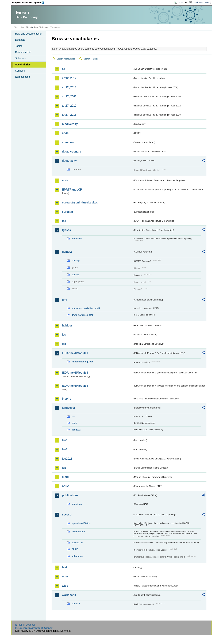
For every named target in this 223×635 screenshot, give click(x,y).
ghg (64, 299)
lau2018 (67, 458)
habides (67, 325)
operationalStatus (81, 523)
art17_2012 (69, 105)
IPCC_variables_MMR (83, 315)
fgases (66, 230)
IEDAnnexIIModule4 (75, 385)
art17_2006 (69, 96)
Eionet (29, 27)
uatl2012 (76, 429)
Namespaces (22, 76)
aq (63, 68)
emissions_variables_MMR (86, 308)
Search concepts (90, 59)
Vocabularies (23, 64)
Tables (18, 45)
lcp (64, 467)
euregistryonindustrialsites (80, 202)
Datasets (20, 39)
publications (70, 495)
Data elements (23, 52)
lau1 (65, 440)
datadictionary (71, 151)
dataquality (69, 160)
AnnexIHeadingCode (82, 361)
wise (65, 585)
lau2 (65, 449)
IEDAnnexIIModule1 (75, 353)
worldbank (69, 594)
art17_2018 (69, 114)
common (68, 142)
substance (77, 556)
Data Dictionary (41, 27)
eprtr (65, 180)
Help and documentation (28, 33)
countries (77, 238)
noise (65, 486)
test (64, 567)
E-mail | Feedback (25, 624)
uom (65, 576)
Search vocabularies (66, 59)
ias (64, 334)
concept (76, 260)
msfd (65, 477)
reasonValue (78, 531)
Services (20, 70)
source (75, 274)
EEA (29, 2)
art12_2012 (69, 78)
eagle (74, 423)
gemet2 (67, 251)
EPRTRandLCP (72, 189)
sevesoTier (77, 542)
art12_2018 (69, 87)
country (76, 603)
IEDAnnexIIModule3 (75, 372)
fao (64, 220)
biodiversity (70, 123)
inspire (66, 398)
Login (180, 2)
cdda (65, 133)
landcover (68, 407)
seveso (66, 514)
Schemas (20, 58)
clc (73, 416)
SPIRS (75, 549)
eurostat (67, 211)
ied (64, 343)
